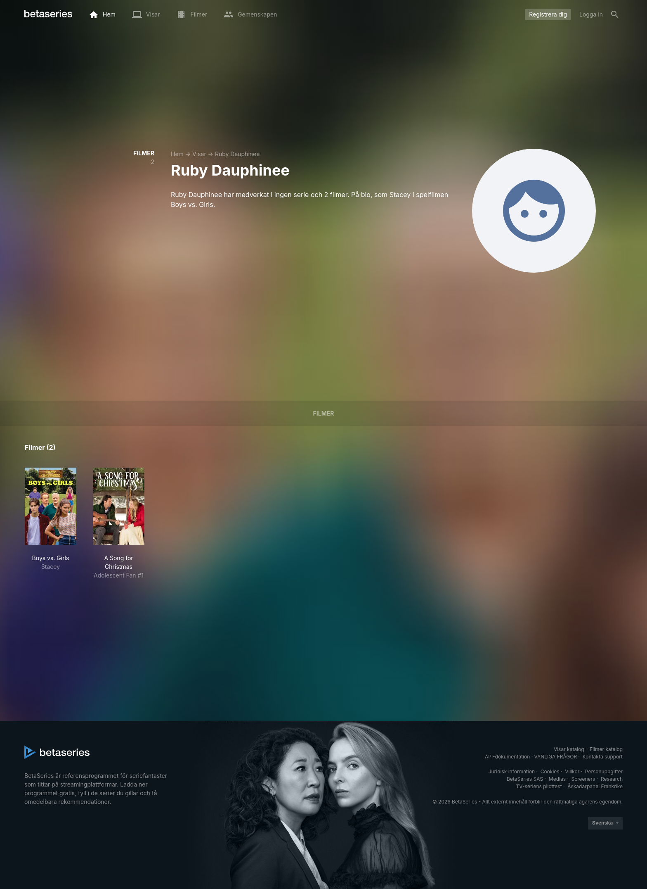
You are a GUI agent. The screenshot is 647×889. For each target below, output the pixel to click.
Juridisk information (512, 771)
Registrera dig (548, 14)
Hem (177, 153)
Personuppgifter (604, 771)
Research (612, 779)
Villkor (572, 771)
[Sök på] (615, 14)
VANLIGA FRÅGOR (555, 757)
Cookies (550, 771)
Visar (199, 153)
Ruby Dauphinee (237, 153)
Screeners (583, 779)
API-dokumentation (507, 757)
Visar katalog (569, 749)
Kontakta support (603, 757)
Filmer (323, 413)
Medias (557, 779)
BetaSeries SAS (525, 779)
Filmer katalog (606, 749)
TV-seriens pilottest (539, 786)
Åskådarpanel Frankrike (595, 786)
